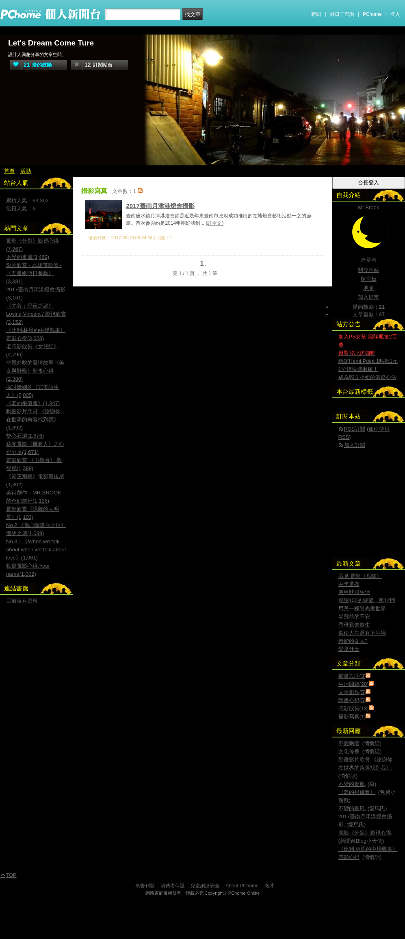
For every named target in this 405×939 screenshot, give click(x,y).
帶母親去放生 (354, 625)
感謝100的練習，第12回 (366, 600)
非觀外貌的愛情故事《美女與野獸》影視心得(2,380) (35, 371)
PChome (372, 14)
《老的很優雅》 (356, 792)
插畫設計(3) (352, 676)
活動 (25, 171)
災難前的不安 (354, 617)
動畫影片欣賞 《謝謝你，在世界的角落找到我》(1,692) (36, 419)
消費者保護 (172, 886)
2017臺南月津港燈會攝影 (160, 205)
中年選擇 (349, 584)
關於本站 (368, 270)
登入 (395, 14)
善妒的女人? (353, 641)
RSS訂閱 (355, 429)
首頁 (9, 171)
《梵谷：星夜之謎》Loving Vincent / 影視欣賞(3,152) (36, 314)
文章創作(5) (352, 692)
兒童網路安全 (205, 886)
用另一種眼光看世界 (362, 608)
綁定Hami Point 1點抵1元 (368, 361)
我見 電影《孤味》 (360, 576)
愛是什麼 (349, 649)
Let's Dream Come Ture (51, 43)
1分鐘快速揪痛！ (358, 369)
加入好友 (368, 297)
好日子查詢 (342, 14)
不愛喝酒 (349, 743)
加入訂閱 (354, 445)
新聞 (316, 14)
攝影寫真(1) (352, 716)
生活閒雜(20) (353, 684)
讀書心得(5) (352, 700)
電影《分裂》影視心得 (364, 833)
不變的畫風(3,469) (27, 257)
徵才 (269, 886)
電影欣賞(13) (353, 708)
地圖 (368, 288)
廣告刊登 (145, 886)
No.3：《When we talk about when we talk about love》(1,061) (36, 549)
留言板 (369, 279)
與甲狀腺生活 (354, 592)
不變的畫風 (351, 784)
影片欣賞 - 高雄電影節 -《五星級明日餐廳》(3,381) (34, 273)
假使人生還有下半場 (362, 633)
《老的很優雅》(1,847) (33, 403)
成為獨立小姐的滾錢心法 (367, 377)
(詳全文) (214, 223)
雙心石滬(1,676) (25, 436)
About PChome (241, 886)
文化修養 (349, 751)
